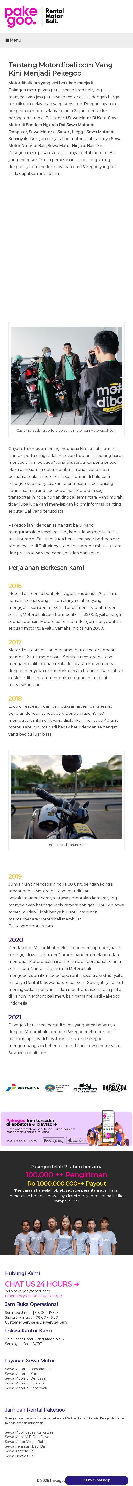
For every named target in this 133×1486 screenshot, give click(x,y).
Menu (13, 40)
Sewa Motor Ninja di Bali (71, 145)
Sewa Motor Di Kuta (87, 118)
